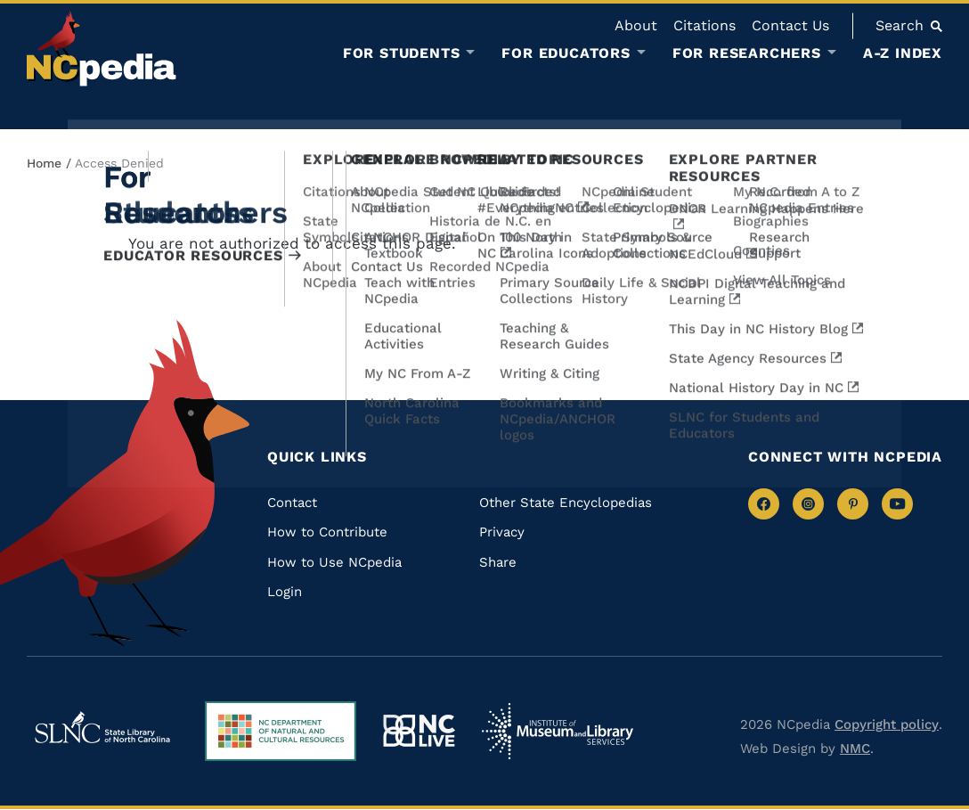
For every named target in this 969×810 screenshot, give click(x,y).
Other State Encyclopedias (565, 503)
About (636, 25)
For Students (401, 53)
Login (284, 592)
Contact (292, 503)
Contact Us (790, 25)
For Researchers (746, 53)
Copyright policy (887, 724)
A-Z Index (902, 53)
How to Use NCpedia (334, 562)
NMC (855, 748)
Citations (704, 25)
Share (498, 562)
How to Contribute (327, 532)
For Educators (565, 53)
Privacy (502, 532)
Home (44, 163)
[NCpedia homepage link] (101, 48)
